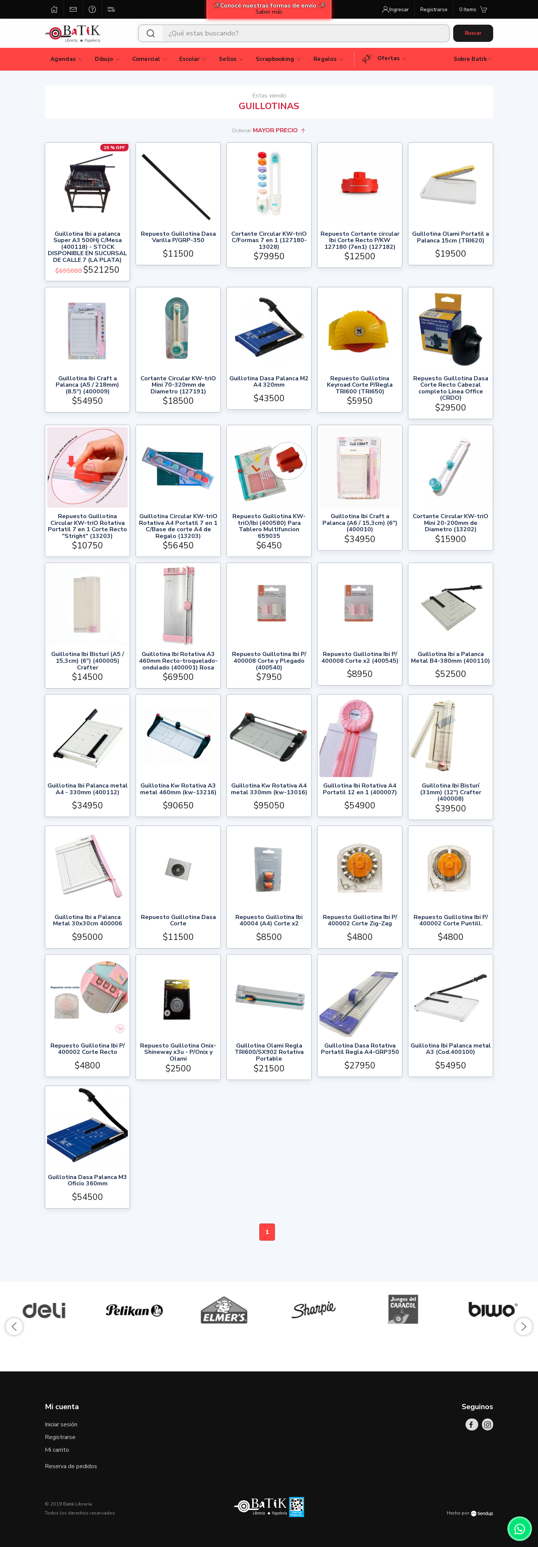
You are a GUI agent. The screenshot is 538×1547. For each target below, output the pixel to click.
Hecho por (470, 1513)
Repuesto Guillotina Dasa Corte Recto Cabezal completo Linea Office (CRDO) (450, 388)
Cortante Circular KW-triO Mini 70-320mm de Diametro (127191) (178, 385)
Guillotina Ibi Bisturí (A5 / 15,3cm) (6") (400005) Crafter (87, 661)
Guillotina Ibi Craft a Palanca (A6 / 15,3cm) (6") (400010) (360, 523)
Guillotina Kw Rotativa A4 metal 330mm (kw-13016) (269, 789)
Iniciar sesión (61, 1424)
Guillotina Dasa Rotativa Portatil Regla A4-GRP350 (360, 1049)
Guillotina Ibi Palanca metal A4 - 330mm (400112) (87, 789)
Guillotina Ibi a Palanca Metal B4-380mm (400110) (450, 658)
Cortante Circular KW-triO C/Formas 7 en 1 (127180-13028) (269, 241)
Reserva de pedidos (71, 1466)
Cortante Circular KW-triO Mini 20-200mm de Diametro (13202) (450, 523)
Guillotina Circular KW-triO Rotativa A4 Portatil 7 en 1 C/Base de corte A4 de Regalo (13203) (178, 526)
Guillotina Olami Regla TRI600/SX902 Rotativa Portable (269, 1052)
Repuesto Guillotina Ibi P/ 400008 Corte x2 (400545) (360, 658)
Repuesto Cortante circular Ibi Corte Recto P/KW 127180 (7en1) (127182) (360, 241)
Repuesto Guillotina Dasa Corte (178, 921)
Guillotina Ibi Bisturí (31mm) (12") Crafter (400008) (450, 792)
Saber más (269, 12)
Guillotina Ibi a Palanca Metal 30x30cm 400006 (87, 921)
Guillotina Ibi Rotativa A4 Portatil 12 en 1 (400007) (360, 789)
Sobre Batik (473, 59)
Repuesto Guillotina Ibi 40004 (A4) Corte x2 (269, 921)
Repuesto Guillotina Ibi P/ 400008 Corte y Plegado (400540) (269, 661)
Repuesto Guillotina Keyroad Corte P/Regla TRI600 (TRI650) (360, 385)
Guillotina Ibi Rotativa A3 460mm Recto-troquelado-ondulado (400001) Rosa (178, 661)
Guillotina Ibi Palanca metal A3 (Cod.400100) (451, 1049)
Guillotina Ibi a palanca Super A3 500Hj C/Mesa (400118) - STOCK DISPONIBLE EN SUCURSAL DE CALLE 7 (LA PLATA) (87, 247)
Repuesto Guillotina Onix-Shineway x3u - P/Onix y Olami (178, 1052)
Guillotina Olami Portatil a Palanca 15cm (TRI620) (450, 238)
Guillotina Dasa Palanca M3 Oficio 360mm (87, 1181)
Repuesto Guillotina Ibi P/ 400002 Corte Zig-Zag (360, 921)
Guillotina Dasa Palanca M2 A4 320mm (269, 382)
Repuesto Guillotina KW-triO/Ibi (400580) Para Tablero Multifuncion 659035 (269, 526)
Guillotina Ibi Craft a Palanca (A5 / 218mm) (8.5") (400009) (87, 385)
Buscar (473, 33)
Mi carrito (57, 1450)
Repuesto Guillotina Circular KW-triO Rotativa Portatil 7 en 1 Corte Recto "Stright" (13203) (87, 526)
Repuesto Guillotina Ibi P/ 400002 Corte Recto (87, 1049)
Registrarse (60, 1437)
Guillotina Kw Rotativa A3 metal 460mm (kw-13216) (178, 789)
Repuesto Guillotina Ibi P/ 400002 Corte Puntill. (451, 921)
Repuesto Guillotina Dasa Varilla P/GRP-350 (178, 238)
